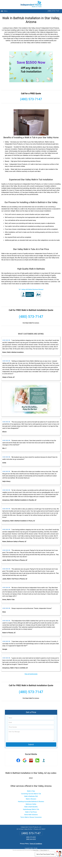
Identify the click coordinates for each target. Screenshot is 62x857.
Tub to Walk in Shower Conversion (31, 817)
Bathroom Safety (31, 804)
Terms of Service (43, 850)
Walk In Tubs (31, 791)
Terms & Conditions (36, 843)
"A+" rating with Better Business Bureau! (31, 289)
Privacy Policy (24, 843)
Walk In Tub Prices (31, 812)
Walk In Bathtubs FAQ (31, 796)
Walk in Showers (31, 799)
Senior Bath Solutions (31, 814)
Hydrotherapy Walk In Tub (31, 809)
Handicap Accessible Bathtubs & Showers (31, 801)
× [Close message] (54, 853)
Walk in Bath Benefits (31, 807)
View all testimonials (31, 674)
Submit (31, 744)
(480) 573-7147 (53, 11)
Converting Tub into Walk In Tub (31, 794)
